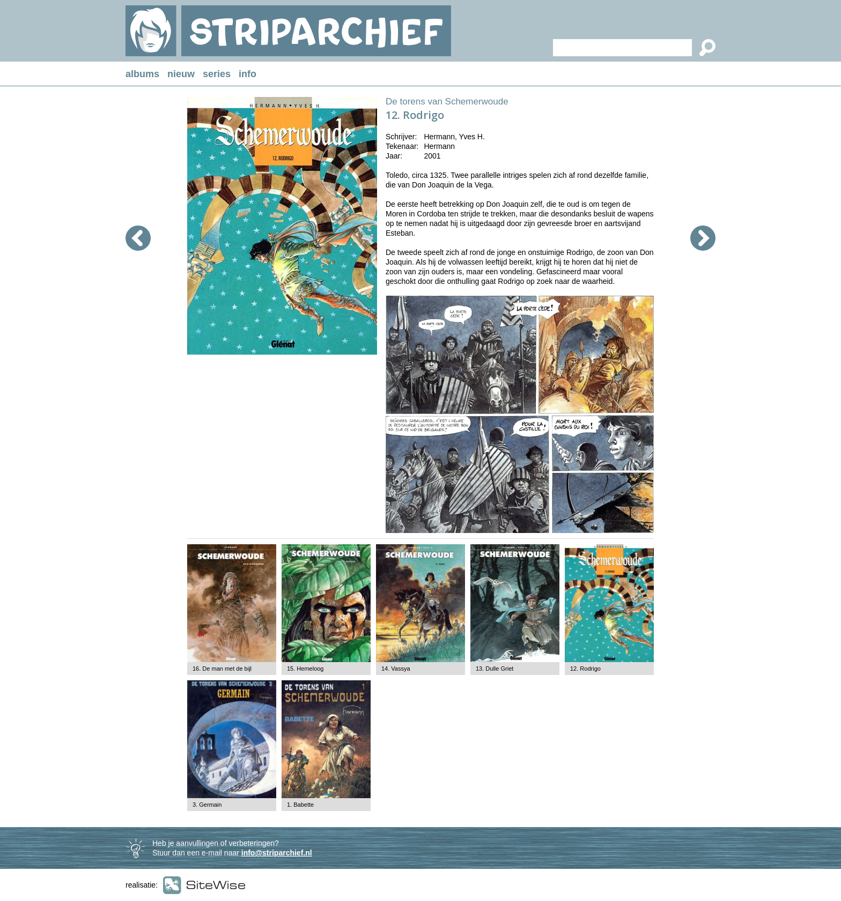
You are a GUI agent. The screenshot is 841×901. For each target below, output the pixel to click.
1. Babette (300, 804)
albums (142, 74)
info (247, 74)
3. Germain (207, 804)
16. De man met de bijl (222, 668)
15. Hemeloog (305, 668)
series (217, 74)
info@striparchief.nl (276, 853)
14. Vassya (395, 668)
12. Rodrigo (585, 668)
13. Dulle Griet (494, 668)
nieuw (181, 74)
